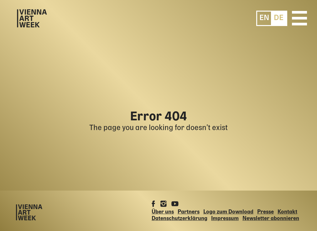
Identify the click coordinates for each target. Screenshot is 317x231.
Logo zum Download (228, 212)
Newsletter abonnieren (270, 218)
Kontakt (287, 212)
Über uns (163, 212)
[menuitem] (264, 18)
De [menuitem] (278, 18)
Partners (189, 212)
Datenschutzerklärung (179, 218)
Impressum (225, 218)
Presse (265, 212)
